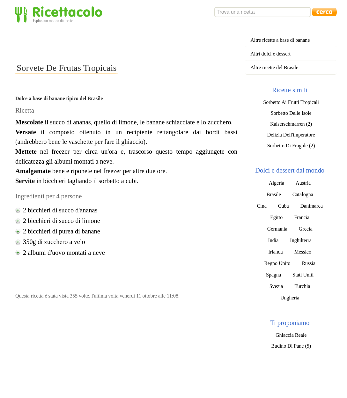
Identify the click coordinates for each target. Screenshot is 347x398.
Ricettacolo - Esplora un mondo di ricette (60, 14)
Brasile (274, 194)
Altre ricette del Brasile (274, 67)
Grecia (306, 229)
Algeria (276, 183)
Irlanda (275, 251)
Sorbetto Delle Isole (291, 113)
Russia (308, 263)
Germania (277, 229)
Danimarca (311, 206)
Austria (303, 183)
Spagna (273, 274)
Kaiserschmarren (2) (291, 124)
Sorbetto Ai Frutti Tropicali (291, 102)
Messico (302, 251)
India (273, 240)
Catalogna (302, 194)
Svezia (276, 286)
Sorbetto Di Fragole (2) (291, 145)
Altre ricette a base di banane (280, 40)
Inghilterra (301, 240)
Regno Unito (277, 263)
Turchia (302, 286)
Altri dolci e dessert (270, 53)
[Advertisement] (131, 42)
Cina (262, 206)
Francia (301, 217)
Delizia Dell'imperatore (291, 134)
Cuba (283, 206)
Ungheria (289, 297)
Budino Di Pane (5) (291, 346)
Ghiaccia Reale (291, 335)
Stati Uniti (303, 274)
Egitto (276, 217)
